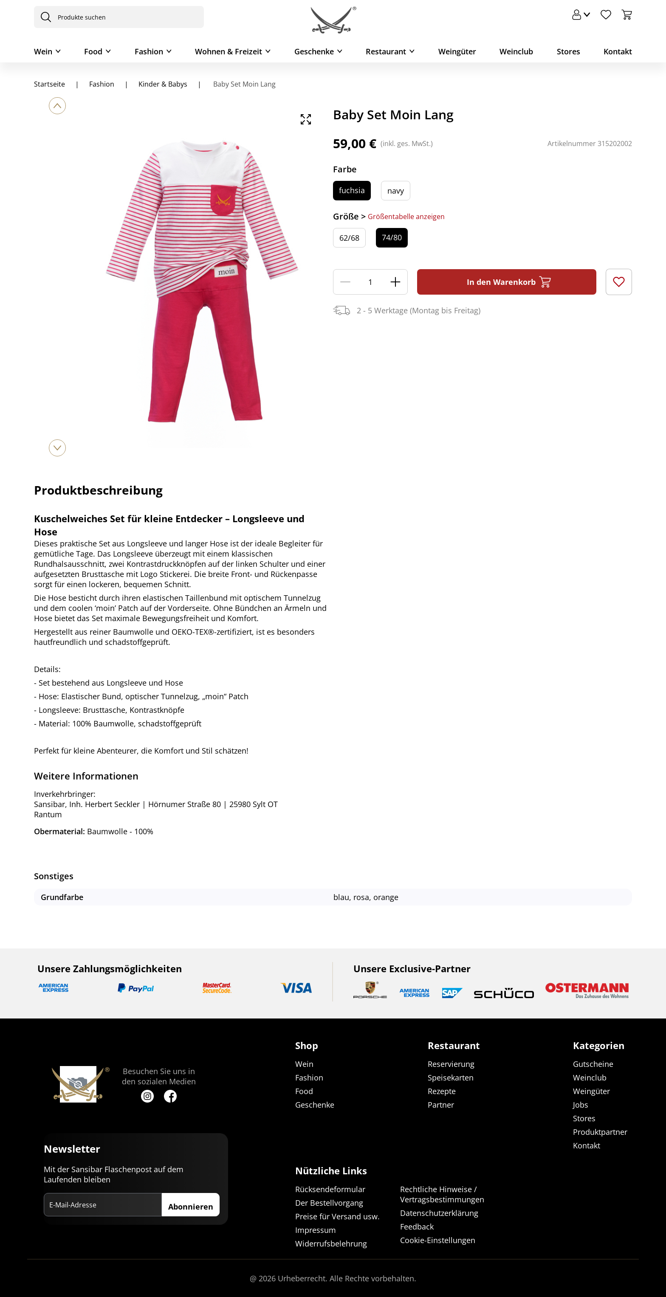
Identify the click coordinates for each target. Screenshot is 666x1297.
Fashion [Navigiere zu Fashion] (101, 84)
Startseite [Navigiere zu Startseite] (49, 84)
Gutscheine (593, 1064)
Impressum (315, 1230)
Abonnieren (190, 1206)
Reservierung (451, 1064)
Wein (43, 51)
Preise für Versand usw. (337, 1216)
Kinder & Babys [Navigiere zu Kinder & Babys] (162, 84)
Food (93, 51)
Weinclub (516, 51)
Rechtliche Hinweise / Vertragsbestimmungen (442, 1194)
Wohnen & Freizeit (228, 51)
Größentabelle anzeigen (406, 216)
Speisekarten (451, 1077)
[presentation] (44, 17)
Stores (568, 51)
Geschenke (314, 51)
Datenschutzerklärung (439, 1213)
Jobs (580, 1105)
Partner (441, 1105)
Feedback (417, 1226)
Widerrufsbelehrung (331, 1243)
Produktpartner (600, 1132)
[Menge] (370, 281)
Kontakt (618, 51)
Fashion (149, 51)
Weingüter (457, 51)
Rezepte (442, 1091)
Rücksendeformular (330, 1189)
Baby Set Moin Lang (244, 84)
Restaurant (386, 51)
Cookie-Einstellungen (437, 1240)
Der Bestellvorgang (329, 1203)
